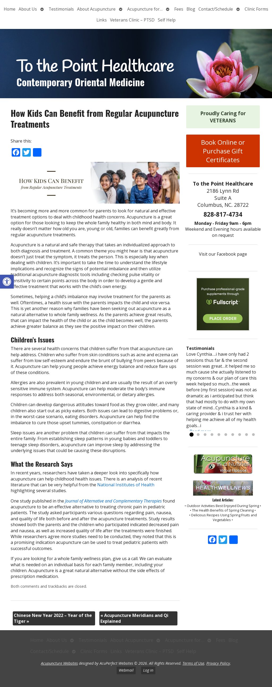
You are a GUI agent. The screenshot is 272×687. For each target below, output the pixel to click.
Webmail (126, 670)
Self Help (167, 20)
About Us (28, 9)
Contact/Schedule (215, 9)
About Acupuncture (96, 9)
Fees (178, 9)
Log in (148, 670)
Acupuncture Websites (59, 663)
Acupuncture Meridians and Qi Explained (134, 618)
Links (101, 20)
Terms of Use (193, 663)
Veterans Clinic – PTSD (132, 20)
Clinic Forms (256, 9)
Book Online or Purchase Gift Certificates (223, 151)
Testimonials (61, 9)
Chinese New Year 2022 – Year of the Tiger (53, 618)
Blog (190, 9)
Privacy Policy (218, 663)
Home (9, 9)
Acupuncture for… (145, 9)
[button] (7, 282)
